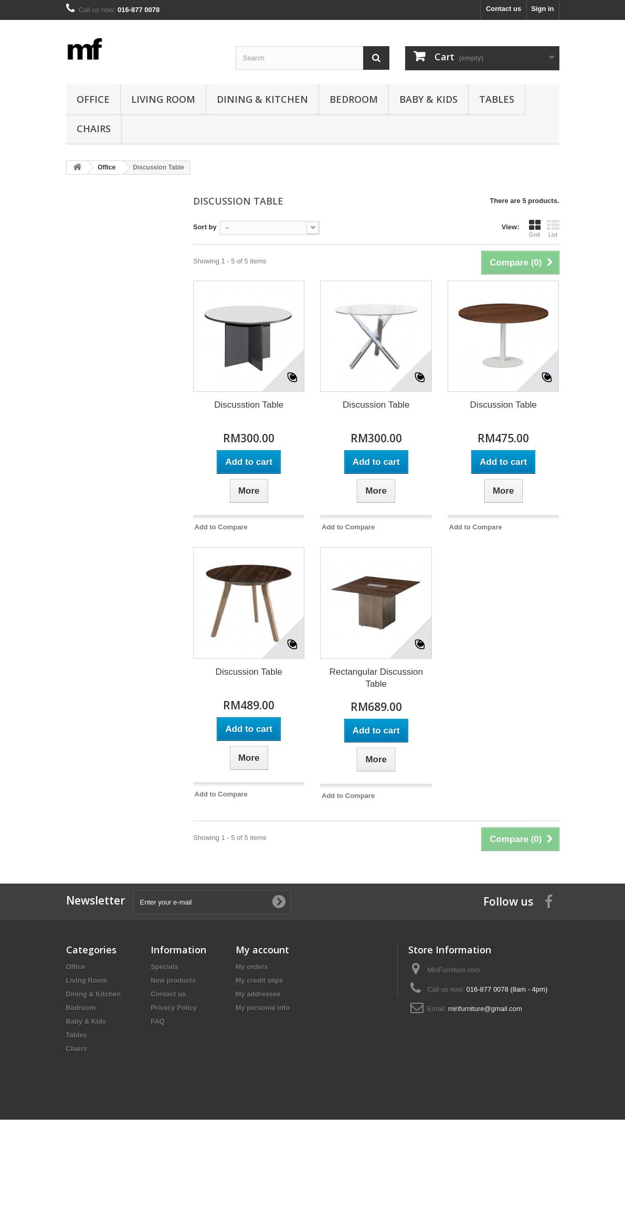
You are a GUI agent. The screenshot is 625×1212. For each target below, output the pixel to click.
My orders (252, 967)
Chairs (94, 128)
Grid (535, 228)
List (553, 228)
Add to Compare (221, 527)
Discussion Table (376, 405)
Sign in (542, 9)
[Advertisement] (122, 343)
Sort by (205, 227)
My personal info (263, 1008)
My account (262, 949)
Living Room (163, 99)
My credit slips (259, 980)
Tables (496, 99)
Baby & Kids (428, 99)
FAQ (158, 1021)
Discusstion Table (248, 405)
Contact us (503, 9)
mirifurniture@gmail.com (485, 1009)
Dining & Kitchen (262, 99)
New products (173, 980)
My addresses (258, 994)
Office (93, 99)
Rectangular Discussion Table (376, 678)
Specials (164, 967)
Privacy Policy (174, 1008)
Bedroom (354, 99)
